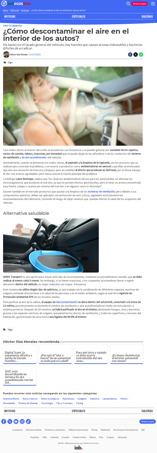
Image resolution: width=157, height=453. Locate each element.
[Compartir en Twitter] (135, 54)
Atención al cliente (33, 430)
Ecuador (65, 437)
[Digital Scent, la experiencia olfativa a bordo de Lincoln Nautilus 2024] (19, 354)
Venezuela (122, 437)
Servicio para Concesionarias (125, 430)
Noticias (25, 10)
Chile (44, 437)
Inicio (5, 10)
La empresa (17, 430)
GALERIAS (147, 16)
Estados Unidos (79, 437)
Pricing (94, 430)
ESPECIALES (78, 16)
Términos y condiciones (55, 430)
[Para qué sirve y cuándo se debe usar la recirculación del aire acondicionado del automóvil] (91, 354)
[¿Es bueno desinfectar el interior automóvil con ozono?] (126, 354)
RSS (143, 430)
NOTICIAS (9, 16)
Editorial (14, 10)
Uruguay (110, 437)
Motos (124, 398)
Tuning (79, 403)
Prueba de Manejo (28, 403)
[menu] (153, 3)
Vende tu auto (139, 3)
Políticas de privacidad (78, 430)
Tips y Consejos (12, 25)
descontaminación (66, 302)
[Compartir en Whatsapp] (141, 54)
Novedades (9, 403)
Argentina (34, 437)
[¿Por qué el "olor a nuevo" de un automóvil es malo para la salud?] (55, 354)
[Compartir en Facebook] (130, 54)
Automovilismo (11, 398)
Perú (101, 437)
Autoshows (68, 398)
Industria (94, 398)
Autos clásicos (30, 398)
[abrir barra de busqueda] (128, 4)
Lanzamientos (110, 398)
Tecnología (47, 403)
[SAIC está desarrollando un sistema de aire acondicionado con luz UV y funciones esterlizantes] (19, 375)
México (93, 437)
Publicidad (105, 430)
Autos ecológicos (50, 398)
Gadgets (82, 398)
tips (10, 62)
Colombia (54, 437)
